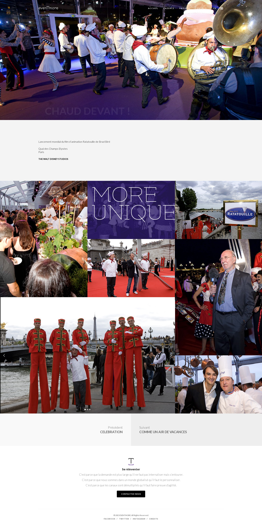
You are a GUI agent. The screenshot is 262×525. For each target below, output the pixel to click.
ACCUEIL (153, 8)
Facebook (109, 519)
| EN (214, 8)
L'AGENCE (168, 8)
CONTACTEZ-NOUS (131, 494)
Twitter (124, 519)
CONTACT (201, 8)
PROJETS (184, 8)
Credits (153, 519)
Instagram (139, 519)
